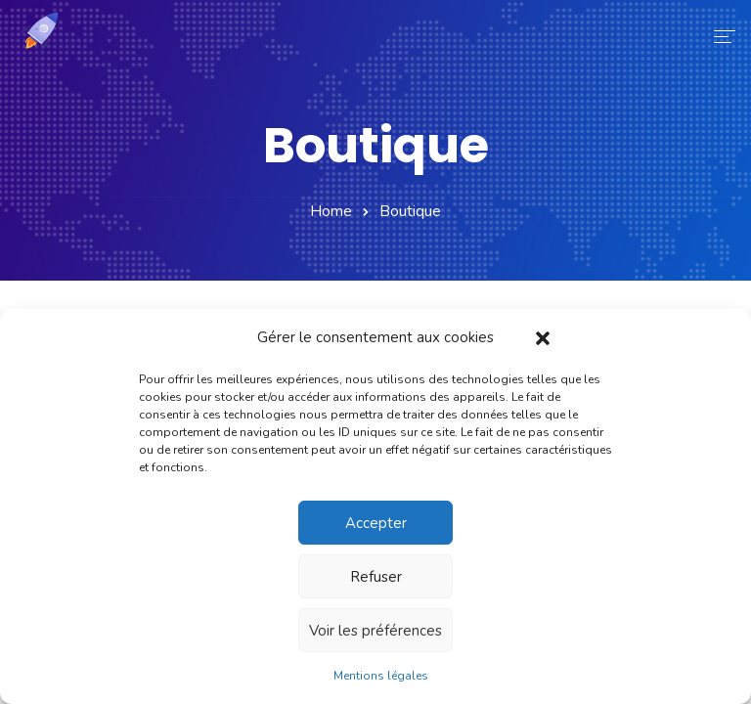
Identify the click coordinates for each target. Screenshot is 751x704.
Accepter (376, 523)
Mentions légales (380, 675)
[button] (542, 337)
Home (331, 211)
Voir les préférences (375, 630)
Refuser (376, 577)
